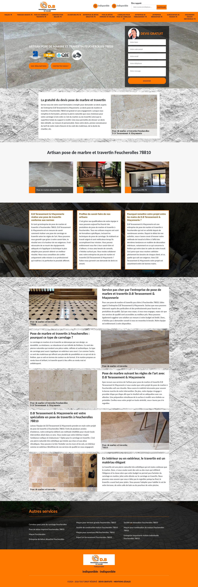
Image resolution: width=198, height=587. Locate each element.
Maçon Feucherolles (37, 534)
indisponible (101, 5)
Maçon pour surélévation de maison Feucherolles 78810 (144, 529)
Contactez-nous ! (61, 66)
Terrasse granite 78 (24, 15)
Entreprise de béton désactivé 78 (90, 16)
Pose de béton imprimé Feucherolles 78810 (46, 529)
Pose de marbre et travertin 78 (41, 16)
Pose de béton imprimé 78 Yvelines (107, 16)
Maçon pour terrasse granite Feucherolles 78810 (96, 522)
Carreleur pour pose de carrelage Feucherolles (48, 524)
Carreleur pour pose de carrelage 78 (124, 17)
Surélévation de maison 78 (173, 16)
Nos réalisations (38, 66)
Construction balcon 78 (57, 16)
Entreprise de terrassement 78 (140, 16)
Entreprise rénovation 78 (156, 16)
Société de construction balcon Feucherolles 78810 (97, 527)
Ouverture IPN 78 (74, 15)
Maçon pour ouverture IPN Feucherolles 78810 (95, 532)
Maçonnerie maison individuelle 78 (189, 16)
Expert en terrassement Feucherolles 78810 (94, 537)
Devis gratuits (105, 581)
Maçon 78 (8, 15)
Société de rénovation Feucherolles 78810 (141, 522)
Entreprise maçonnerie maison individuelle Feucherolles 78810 (141, 537)
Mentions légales (122, 581)
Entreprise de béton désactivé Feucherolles (46, 539)
